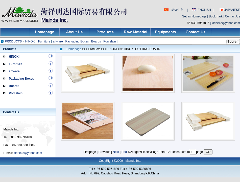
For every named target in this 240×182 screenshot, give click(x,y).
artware (58, 41)
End (124, 152)
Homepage (74, 49)
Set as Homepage (194, 16)
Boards (96, 41)
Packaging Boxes (77, 41)
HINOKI (30, 41)
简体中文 (177, 10)
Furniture (44, 41)
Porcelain (109, 41)
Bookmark (216, 16)
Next (116, 152)
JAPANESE (232, 10)
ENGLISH (204, 10)
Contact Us (232, 16)
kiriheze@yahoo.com (226, 23)
